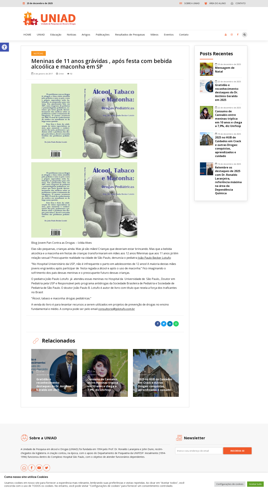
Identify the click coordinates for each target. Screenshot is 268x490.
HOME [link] (27, 34)
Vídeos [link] (154, 34)
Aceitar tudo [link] (255, 484)
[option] (105, 121)
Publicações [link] (103, 34)
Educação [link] (55, 34)
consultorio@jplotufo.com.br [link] (116, 309)
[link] (4, 47)
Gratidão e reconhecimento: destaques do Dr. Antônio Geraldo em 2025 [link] (53, 384)
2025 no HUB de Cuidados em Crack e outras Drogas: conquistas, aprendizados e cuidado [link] (155, 384)
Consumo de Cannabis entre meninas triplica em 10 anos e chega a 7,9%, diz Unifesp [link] (102, 384)
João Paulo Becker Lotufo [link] (154, 258)
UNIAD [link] (41, 34)
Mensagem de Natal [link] (224, 69)
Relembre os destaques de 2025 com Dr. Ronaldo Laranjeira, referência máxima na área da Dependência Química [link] (228, 180)
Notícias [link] (71, 34)
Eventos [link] (169, 34)
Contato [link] (184, 34)
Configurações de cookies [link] (229, 484)
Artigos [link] (86, 34)
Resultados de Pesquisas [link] (130, 34)
